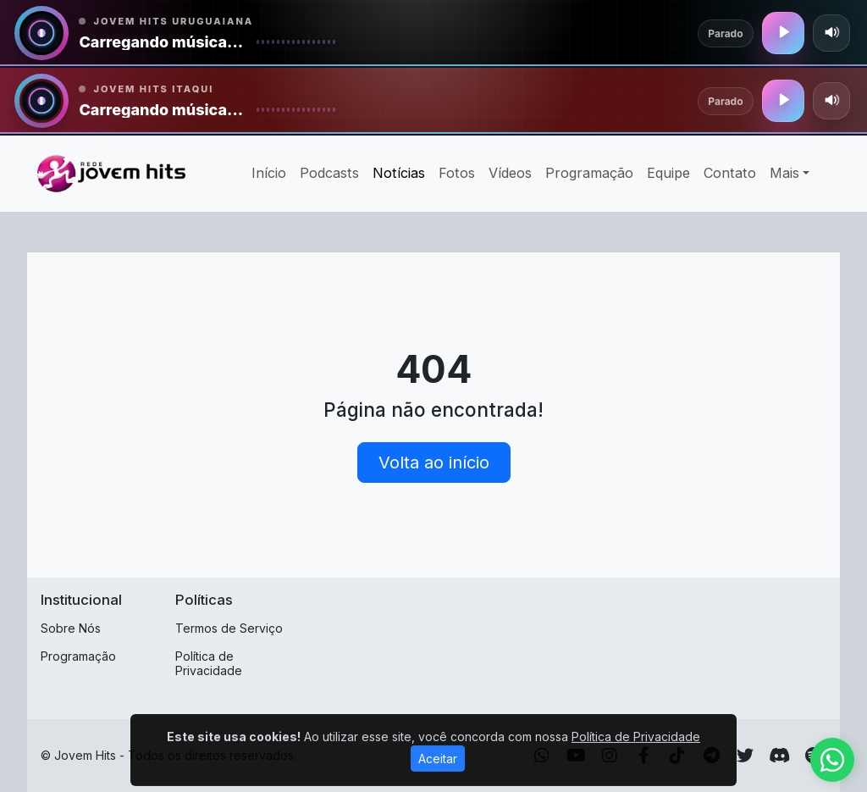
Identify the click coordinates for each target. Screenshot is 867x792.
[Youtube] (576, 755)
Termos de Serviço (229, 628)
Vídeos (510, 172)
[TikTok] (677, 755)
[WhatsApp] (541, 755)
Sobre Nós (71, 628)
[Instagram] (609, 755)
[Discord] (779, 755)
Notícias (399, 172)
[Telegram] (712, 755)
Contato (730, 172)
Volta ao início (433, 462)
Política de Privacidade (208, 663)
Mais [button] (784, 172)
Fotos (457, 172)
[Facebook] (643, 755)
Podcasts (329, 172)
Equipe (668, 172)
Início (268, 172)
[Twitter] (745, 755)
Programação (589, 172)
